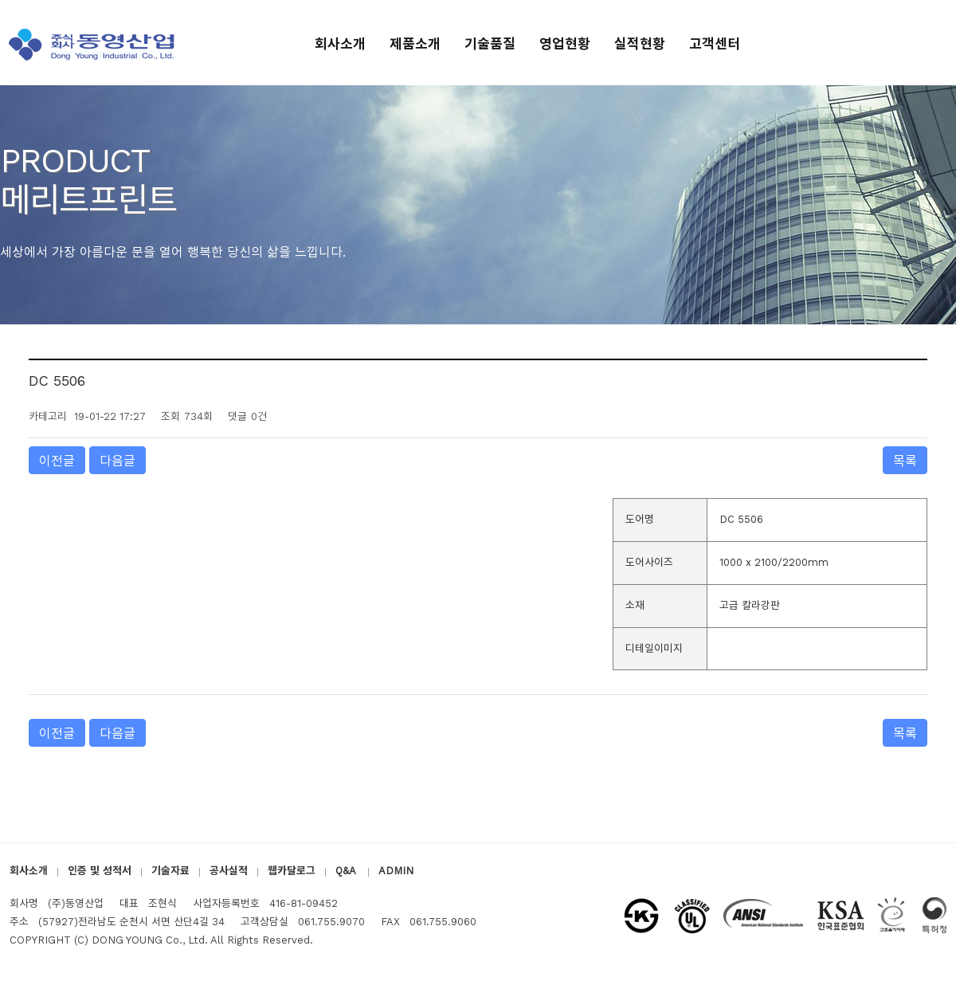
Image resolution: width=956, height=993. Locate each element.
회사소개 (340, 44)
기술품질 (489, 44)
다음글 (117, 461)
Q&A (346, 871)
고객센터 (714, 44)
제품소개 (415, 44)
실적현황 (639, 44)
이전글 (57, 461)
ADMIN (395, 871)
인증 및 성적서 (99, 871)
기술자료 (170, 871)
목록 (905, 461)
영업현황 (564, 44)
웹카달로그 (291, 871)
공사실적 (229, 871)
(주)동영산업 (94, 45)
